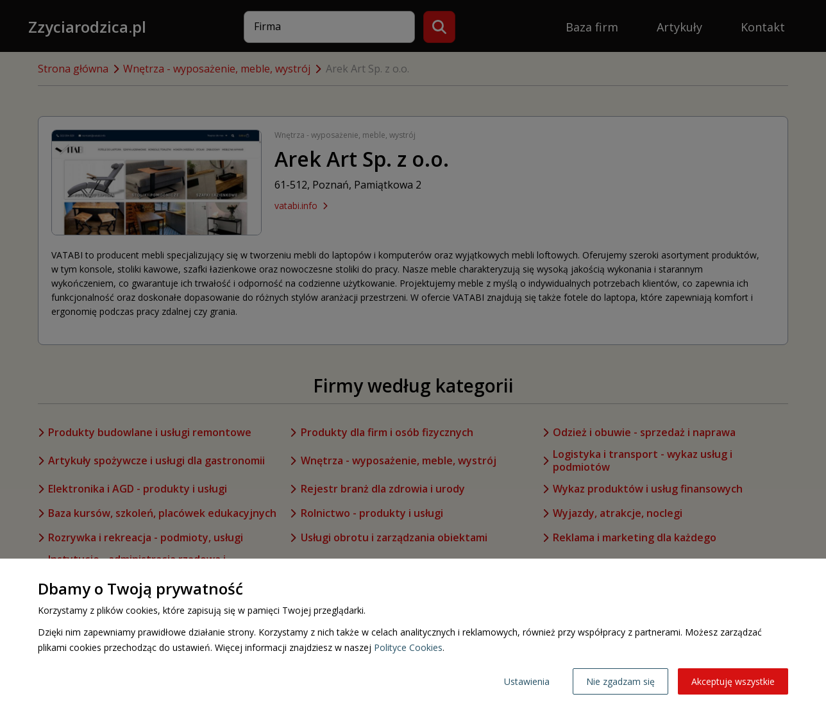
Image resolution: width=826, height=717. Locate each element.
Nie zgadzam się (620, 681)
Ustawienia (527, 681)
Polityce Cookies (408, 647)
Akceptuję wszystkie (733, 681)
